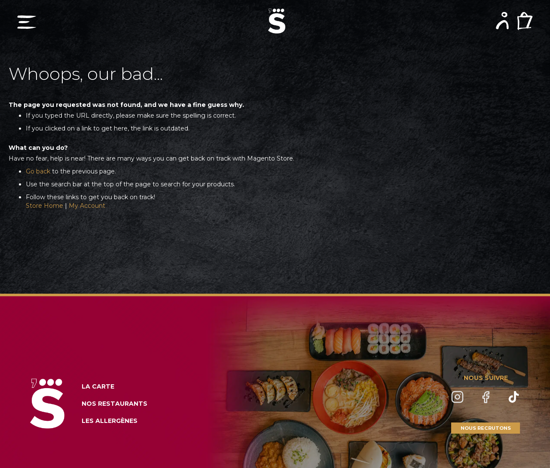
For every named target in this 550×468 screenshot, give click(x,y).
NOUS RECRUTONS (486, 428)
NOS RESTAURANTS (114, 403)
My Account (87, 206)
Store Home (44, 206)
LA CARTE (98, 386)
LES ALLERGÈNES (110, 421)
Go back (38, 171)
